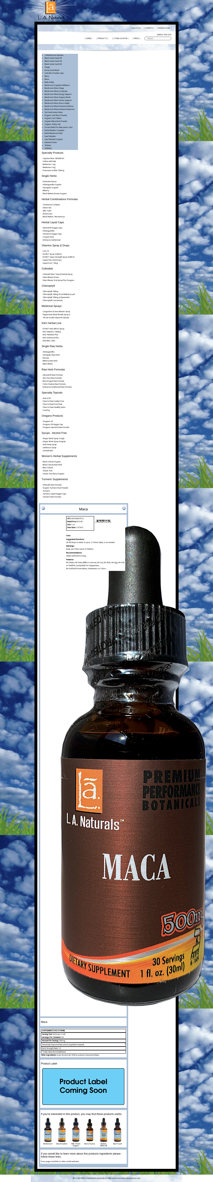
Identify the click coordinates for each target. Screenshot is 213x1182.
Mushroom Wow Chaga (54, 88)
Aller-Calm (47, 211)
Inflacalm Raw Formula (52, 485)
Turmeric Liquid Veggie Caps (54, 494)
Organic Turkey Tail (52, 124)
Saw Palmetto (50, 136)
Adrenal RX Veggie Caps (52, 228)
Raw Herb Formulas (53, 369)
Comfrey (46, 410)
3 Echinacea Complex (51, 205)
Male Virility (49, 82)
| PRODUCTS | (102, 38)
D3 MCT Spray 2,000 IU (52, 254)
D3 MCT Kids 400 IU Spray (53, 329)
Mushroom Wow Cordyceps (56, 91)
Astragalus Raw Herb (51, 355)
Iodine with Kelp (49, 161)
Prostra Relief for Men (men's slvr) (58, 127)
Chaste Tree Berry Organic (53, 474)
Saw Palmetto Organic (54, 139)
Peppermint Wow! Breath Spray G (56, 314)
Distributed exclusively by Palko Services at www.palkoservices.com (113, 1178)
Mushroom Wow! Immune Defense (59, 106)
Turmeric (46, 491)
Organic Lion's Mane (53, 118)
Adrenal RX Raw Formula (53, 375)
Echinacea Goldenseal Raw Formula (57, 387)
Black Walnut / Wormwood (54, 217)
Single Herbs (49, 175)
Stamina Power (51, 142)
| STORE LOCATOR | (120, 38)
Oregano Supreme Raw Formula (56, 427)
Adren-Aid (47, 208)
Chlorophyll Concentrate (53, 300)
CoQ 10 (46, 251)
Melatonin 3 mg (49, 167)
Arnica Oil (47, 398)
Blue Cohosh (48, 468)
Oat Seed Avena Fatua (54, 112)
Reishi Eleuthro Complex (54, 130)
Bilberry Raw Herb (50, 361)
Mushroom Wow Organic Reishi (57, 97)
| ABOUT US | (136, 28)
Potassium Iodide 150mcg (53, 170)
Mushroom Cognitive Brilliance (57, 85)
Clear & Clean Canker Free (53, 401)
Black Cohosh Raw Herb (52, 465)
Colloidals (47, 268)
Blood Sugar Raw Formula (53, 381)
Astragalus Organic (51, 187)
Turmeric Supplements (55, 479)
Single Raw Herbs (52, 346)
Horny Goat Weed (52, 70)
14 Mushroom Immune (54, 55)
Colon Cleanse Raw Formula (54, 384)
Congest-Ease (48, 237)
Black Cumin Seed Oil (53, 58)
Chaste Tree (47, 471)
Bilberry (46, 190)
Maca (47, 76)
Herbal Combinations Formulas (60, 199)
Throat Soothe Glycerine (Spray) (56, 317)
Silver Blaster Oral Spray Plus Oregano (58, 280)
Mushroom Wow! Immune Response (60, 109)
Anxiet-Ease (47, 214)
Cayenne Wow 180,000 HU (53, 158)
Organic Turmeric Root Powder (55, 488)
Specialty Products (52, 152)
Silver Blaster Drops (51, 277)
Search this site (164, 35)
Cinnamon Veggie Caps (52, 234)
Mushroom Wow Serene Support (58, 100)
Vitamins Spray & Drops (55, 245)
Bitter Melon (48, 364)
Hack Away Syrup (50, 444)
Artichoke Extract (49, 181)
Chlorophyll (48, 285)
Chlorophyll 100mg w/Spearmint (56, 297)
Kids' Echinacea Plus (51, 338)
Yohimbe (48, 148)
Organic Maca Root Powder (56, 121)
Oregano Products (52, 415)
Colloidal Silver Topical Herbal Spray (57, 274)
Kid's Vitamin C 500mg (52, 332)
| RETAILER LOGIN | (164, 28)
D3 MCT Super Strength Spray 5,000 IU (59, 257)
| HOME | (88, 38)
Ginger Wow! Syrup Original (54, 441)
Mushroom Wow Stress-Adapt (57, 103)
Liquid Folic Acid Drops (52, 260)
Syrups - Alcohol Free (54, 433)
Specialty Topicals (52, 392)
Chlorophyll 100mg (50, 291)
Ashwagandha (48, 231)
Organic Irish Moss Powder (56, 115)
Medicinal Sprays (52, 306)
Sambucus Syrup (49, 447)
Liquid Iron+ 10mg (50, 263)
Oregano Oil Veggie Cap (53, 424)
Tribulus (48, 145)
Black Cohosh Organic (52, 462)
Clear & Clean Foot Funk (52, 404)
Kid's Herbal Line (51, 323)
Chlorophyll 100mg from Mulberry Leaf (59, 294)
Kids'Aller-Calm (49, 341)
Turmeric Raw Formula (52, 497)
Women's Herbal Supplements (59, 456)
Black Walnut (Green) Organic (55, 193)
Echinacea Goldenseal (52, 240)
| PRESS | (136, 38)
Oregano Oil (48, 421)
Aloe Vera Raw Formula (52, 378)
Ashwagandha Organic (52, 184)
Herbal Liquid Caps (53, 222)
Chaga (47, 67)
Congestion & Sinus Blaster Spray (56, 311)
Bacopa (46, 358)
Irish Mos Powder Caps (54, 73)
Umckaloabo (48, 450)
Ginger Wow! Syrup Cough (53, 438)
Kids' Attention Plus (50, 335)
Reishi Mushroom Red (53, 133)
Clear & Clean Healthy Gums (54, 407)
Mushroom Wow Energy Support (58, 94)
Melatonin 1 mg (49, 164)
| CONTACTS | (149, 28)
